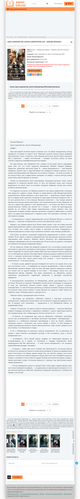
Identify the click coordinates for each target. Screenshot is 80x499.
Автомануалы (68, 494)
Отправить (17, 477)
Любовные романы (43, 49)
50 (49, 106)
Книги (33, 49)
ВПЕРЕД (55, 106)
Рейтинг (42, 494)
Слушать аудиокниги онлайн (54, 494)
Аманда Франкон (37, 56)
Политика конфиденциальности (29, 494)
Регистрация (58, 3)
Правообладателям (13, 494)
